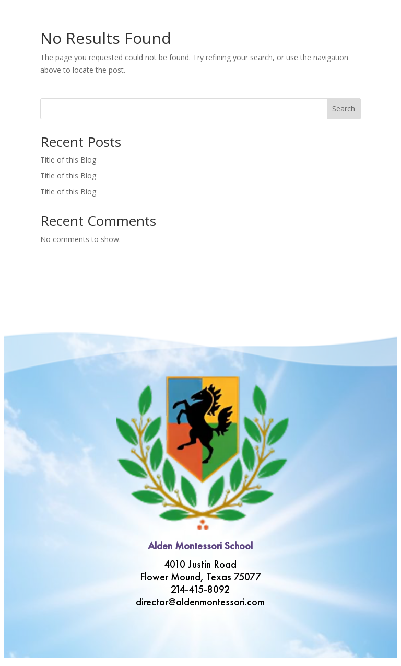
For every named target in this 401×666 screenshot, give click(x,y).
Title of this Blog (68, 160)
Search (343, 108)
